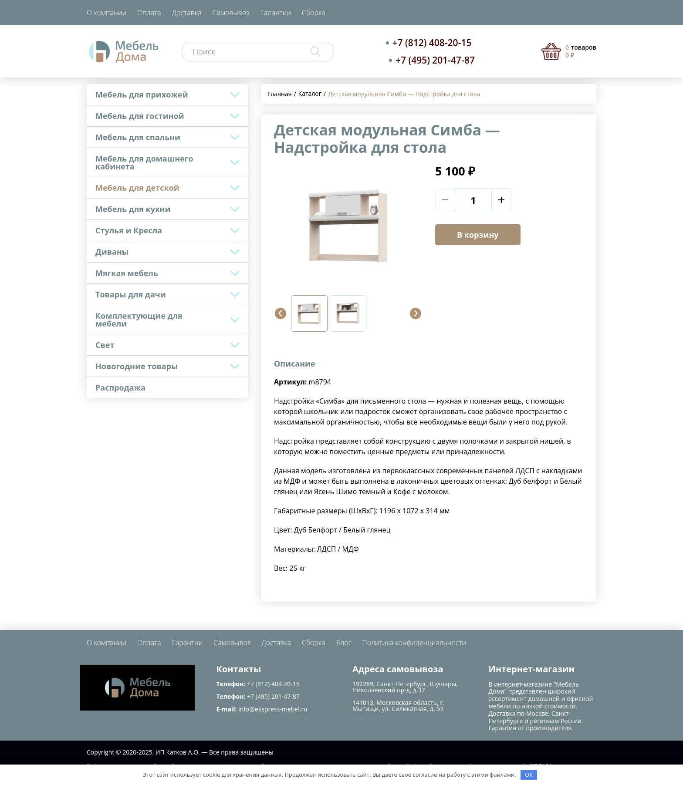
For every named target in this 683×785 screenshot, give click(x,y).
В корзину (478, 234)
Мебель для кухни (132, 209)
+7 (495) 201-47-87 (435, 60)
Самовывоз (231, 12)
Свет (104, 345)
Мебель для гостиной (139, 116)
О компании (106, 12)
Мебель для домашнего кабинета (144, 162)
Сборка (313, 12)
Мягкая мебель (126, 273)
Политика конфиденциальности (414, 642)
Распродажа (120, 387)
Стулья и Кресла (128, 230)
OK (529, 774)
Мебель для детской (137, 187)
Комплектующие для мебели (139, 319)
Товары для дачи (130, 294)
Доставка (187, 12)
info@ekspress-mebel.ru (272, 709)
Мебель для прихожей (141, 94)
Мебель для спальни (137, 137)
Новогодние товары (136, 366)
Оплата (149, 12)
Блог (343, 642)
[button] (280, 313)
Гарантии (275, 12)
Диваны (111, 251)
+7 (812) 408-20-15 (432, 42)
